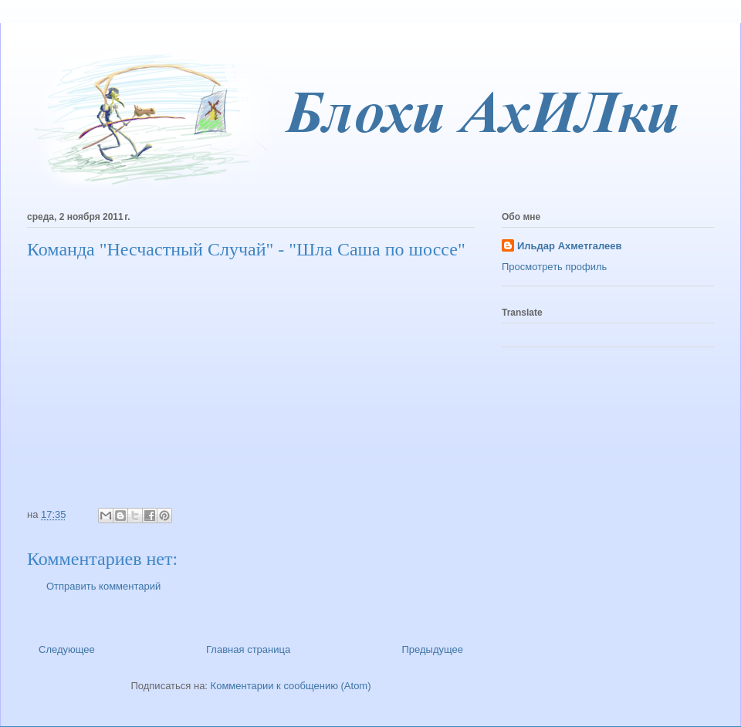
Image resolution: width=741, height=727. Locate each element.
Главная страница (248, 649)
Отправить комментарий (103, 586)
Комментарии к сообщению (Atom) (291, 685)
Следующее (67, 649)
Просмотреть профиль (554, 266)
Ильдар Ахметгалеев (569, 246)
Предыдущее (432, 649)
